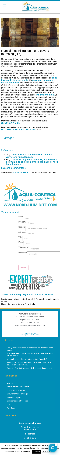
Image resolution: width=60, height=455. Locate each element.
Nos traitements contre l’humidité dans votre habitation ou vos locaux (30, 354)
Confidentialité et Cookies (17, 401)
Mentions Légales (14, 397)
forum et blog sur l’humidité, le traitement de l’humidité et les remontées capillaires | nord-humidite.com (32, 161)
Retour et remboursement (18, 386)
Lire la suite (48, 451)
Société (50, 227)
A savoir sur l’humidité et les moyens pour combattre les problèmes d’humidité (29, 363)
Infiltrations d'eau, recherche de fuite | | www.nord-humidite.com (30, 155)
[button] (4, 6)
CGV (8, 404)
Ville (49, 237)
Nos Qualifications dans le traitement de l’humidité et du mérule (30, 348)
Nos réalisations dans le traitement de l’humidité (27, 359)
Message (51, 252)
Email (49, 242)
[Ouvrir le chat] (53, 448)
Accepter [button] (37, 452)
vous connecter (20, 172)
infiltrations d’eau (45, 94)
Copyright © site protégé (17, 394)
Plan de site (11, 408)
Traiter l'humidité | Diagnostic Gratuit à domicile (27, 294)
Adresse (50, 232)
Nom (49, 217)
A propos (10, 383)
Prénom (50, 222)
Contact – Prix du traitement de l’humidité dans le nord (29, 368)
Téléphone (52, 247)
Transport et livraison (16, 390)
